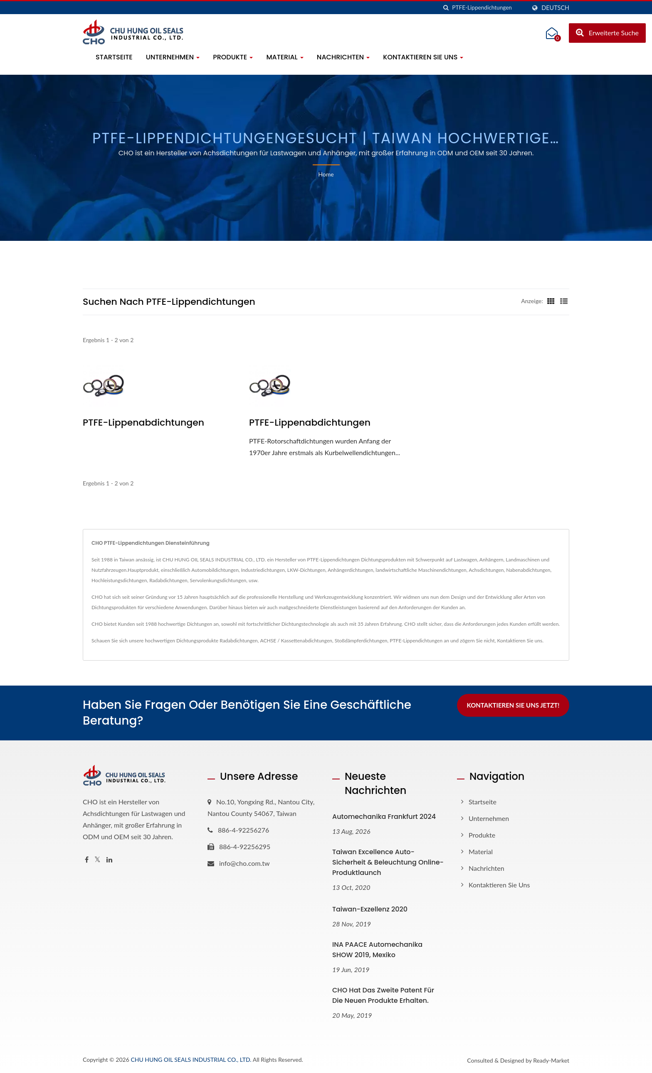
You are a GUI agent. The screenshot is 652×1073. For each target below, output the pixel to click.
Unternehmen (173, 57)
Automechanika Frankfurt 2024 (384, 816)
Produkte (233, 57)
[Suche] (446, 8)
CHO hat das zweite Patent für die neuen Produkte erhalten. (383, 995)
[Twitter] (97, 860)
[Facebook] (87, 860)
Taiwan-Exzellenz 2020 (370, 909)
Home (325, 174)
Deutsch (555, 8)
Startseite (114, 57)
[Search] (489, 8)
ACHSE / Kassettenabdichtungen (296, 640)
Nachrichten (343, 57)
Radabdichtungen (239, 640)
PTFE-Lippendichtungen (416, 640)
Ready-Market (551, 1060)
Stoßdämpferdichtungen (361, 640)
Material (284, 57)
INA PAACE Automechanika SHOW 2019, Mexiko (377, 950)
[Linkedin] (109, 860)
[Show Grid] (551, 300)
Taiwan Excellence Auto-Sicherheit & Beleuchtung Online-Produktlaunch (388, 862)
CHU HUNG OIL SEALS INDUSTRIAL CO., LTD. (191, 1059)
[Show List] (563, 300)
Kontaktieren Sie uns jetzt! (513, 705)
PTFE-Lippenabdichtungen (143, 422)
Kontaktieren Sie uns (423, 57)
